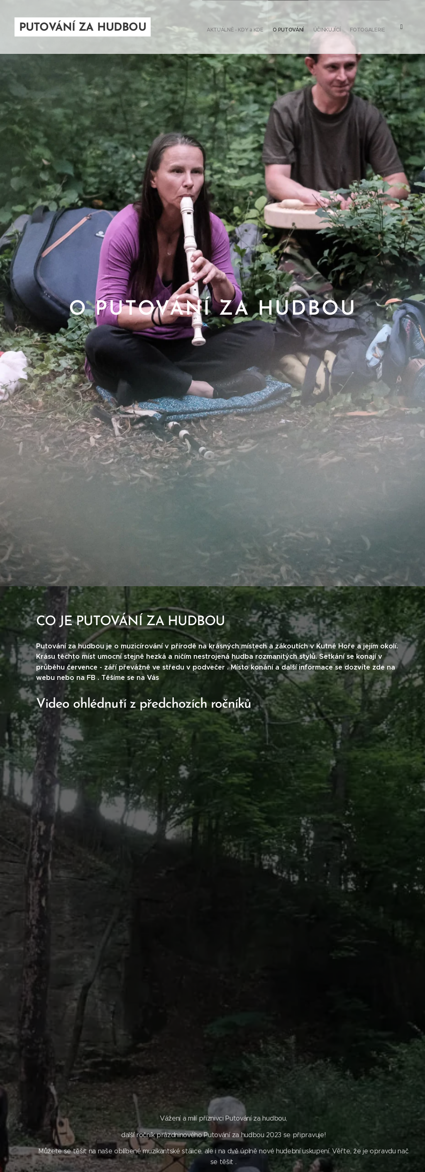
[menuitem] (328, 27)
